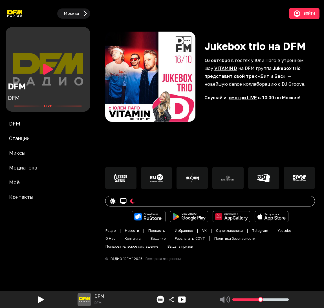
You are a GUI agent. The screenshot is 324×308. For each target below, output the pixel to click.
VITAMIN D (225, 68)
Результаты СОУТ (190, 238)
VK (204, 230)
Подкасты (157, 230)
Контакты (133, 238)
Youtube (284, 230)
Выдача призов (180, 246)
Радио (110, 230)
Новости (132, 230)
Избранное (184, 230)
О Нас (110, 238)
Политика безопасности (234, 238)
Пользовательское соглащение (131, 246)
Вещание (158, 238)
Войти (304, 13)
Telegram (260, 230)
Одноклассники (229, 230)
